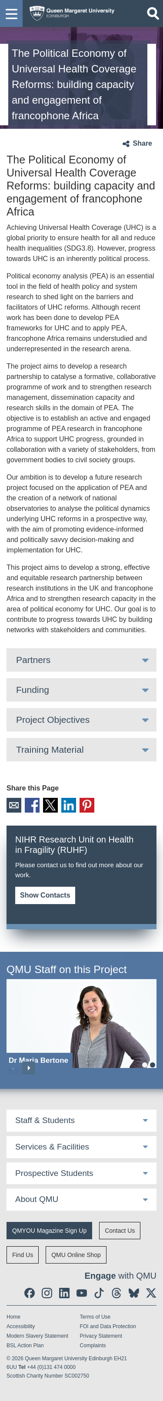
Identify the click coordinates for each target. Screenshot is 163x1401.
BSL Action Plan (25, 1345)
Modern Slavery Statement (37, 1336)
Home (13, 1317)
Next (28, 1067)
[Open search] (153, 13)
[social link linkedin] (64, 1293)
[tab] (81, 660)
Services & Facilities (52, 1146)
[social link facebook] (29, 1293)
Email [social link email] (14, 805)
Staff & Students (45, 1120)
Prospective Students (54, 1173)
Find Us (22, 1254)
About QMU (36, 1199)
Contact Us (120, 1230)
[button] (11, 13)
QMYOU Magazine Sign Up (49, 1230)
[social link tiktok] (99, 1293)
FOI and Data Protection (108, 1326)
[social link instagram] (47, 1293)
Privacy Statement (101, 1336)
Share (142, 143)
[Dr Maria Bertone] (81, 1023)
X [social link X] (50, 805)
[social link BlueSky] (134, 1293)
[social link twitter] (151, 1293)
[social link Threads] (116, 1293)
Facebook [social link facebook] (32, 805)
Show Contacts (45, 895)
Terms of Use (95, 1317)
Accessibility (21, 1326)
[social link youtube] (82, 1293)
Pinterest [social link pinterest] (87, 805)
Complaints (93, 1345)
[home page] (69, 11)
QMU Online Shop (76, 1254)
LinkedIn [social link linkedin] (68, 805)
